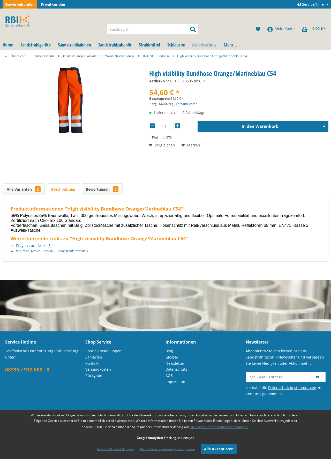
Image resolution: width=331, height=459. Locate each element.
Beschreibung (63, 189)
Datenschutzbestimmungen (292, 387)
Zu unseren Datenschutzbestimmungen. (219, 427)
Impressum (175, 381)
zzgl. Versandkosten (183, 104)
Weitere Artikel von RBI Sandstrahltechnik (49, 250)
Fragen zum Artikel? (30, 245)
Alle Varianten (24, 189)
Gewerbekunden (20, 4)
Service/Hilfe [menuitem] (311, 4)
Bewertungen (102, 189)
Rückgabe (93, 375)
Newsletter (175, 363)
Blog (169, 350)
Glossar (172, 357)
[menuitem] (152, 29)
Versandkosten (98, 369)
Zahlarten (93, 357)
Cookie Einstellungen (103, 350)
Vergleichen (162, 145)
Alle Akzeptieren (219, 448)
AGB (169, 375)
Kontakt (92, 363)
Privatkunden (53, 4)
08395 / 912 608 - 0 (27, 369)
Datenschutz (176, 369)
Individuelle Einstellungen (115, 449)
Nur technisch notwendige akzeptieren (167, 449)
